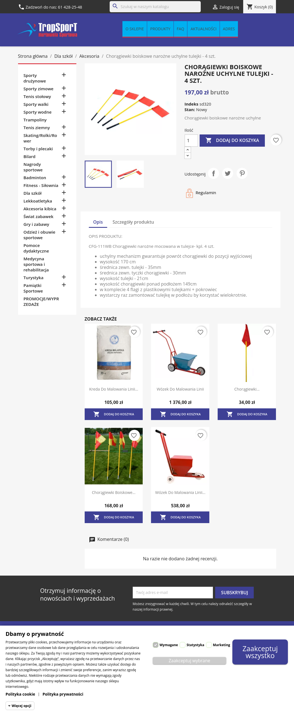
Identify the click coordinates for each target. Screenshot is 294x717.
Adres (229, 28)
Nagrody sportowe (33, 167)
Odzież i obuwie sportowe (40, 234)
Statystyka (195, 645)
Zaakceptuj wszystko (260, 652)
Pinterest (242, 173)
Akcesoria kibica (40, 208)
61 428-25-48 (70, 7)
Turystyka (34, 277)
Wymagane (169, 645)
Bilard (30, 156)
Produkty (160, 28)
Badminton (35, 177)
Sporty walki (36, 104)
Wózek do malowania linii (180, 389)
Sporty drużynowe (35, 78)
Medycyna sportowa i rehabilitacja (36, 264)
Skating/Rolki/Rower (40, 138)
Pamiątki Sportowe (33, 288)
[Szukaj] (155, 6)
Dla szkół (33, 193)
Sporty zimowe (39, 88)
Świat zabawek (39, 216)
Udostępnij (213, 173)
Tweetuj (227, 173)
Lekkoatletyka (38, 201)
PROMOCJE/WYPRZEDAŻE (41, 301)
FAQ (180, 28)
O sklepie (134, 28)
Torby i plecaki (38, 148)
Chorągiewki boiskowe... (113, 492)
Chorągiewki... (247, 389)
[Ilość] (191, 140)
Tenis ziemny (37, 127)
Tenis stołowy (37, 96)
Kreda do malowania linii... (113, 389)
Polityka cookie (20, 694)
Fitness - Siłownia (41, 185)
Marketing (221, 645)
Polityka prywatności (62, 694)
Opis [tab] (98, 222)
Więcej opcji (21, 705)
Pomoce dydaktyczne (36, 248)
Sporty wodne (38, 112)
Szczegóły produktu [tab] (133, 222)
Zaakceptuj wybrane (189, 661)
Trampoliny (35, 120)
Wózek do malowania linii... (180, 492)
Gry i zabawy (36, 224)
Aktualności (203, 28)
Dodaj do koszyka (232, 140)
